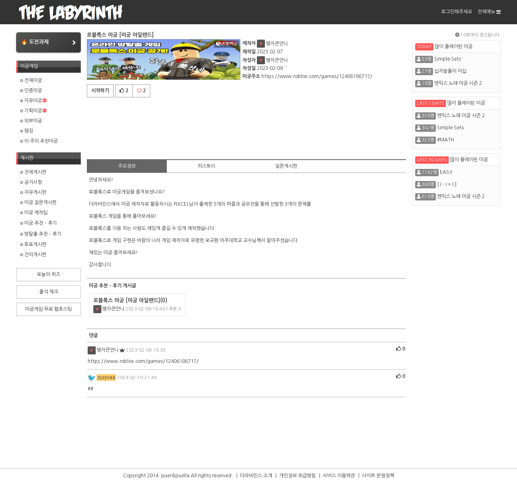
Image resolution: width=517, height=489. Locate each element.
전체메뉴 (489, 11)
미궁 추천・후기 (38, 223)
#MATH (445, 139)
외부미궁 (31, 120)
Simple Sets (447, 59)
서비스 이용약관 (339, 475)
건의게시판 (33, 254)
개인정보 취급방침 (297, 475)
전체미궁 (31, 80)
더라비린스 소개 (256, 475)
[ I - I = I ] (446, 184)
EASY (446, 172)
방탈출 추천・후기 (40, 234)
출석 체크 (48, 291)
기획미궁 (33, 110)
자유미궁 (33, 100)
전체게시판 (33, 172)
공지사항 (31, 182)
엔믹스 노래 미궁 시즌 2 (458, 83)
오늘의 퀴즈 (48, 274)
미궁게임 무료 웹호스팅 (48, 309)
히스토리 (206, 166)
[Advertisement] (246, 127)
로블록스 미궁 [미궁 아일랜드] (130, 300)
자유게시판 (33, 192)
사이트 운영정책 (378, 475)
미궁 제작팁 (34, 212)
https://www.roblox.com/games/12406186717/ (316, 76)
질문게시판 (286, 166)
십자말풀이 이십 (450, 71)
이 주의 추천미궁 (39, 141)
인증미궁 (31, 90)
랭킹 (26, 131)
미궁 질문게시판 (38, 202)
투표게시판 (33, 244)
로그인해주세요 (456, 11)
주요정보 (127, 166)
